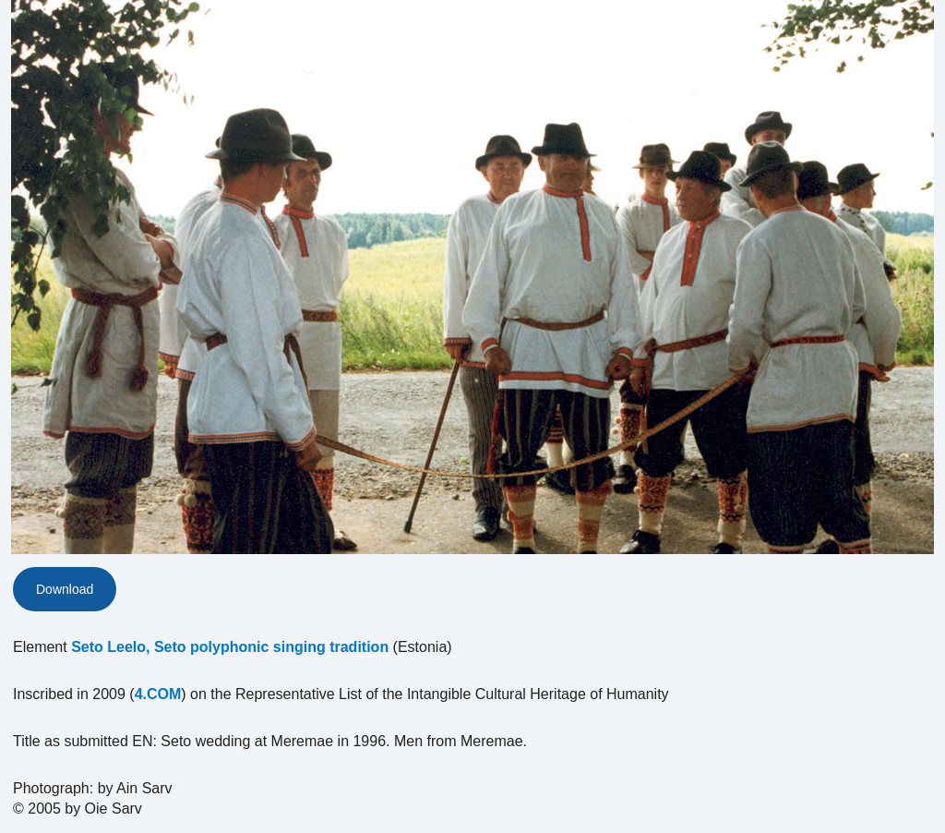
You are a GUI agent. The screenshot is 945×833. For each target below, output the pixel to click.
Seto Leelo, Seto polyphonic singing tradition (230, 647)
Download (64, 589)
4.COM (158, 694)
